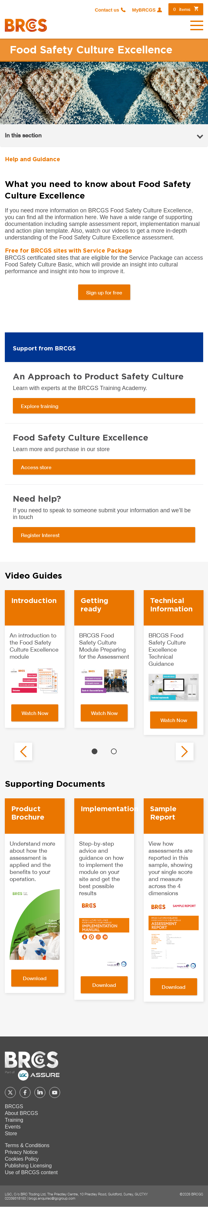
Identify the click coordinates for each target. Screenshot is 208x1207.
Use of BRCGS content (31, 1172)
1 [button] (94, 751)
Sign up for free (104, 292)
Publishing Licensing (28, 1165)
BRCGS (14, 1106)
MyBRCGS (144, 10)
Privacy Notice (21, 1152)
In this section (23, 135)
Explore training (39, 406)
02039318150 (15, 1198)
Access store (36, 467)
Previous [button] (23, 751)
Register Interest (40, 535)
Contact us (107, 10)
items (181, 9)
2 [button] (114, 751)
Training (14, 1120)
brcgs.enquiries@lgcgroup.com (52, 1198)
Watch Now (35, 713)
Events (13, 1126)
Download (35, 978)
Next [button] (185, 751)
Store (11, 1133)
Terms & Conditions (27, 1145)
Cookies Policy (22, 1159)
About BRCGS (21, 1113)
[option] (34, 659)
